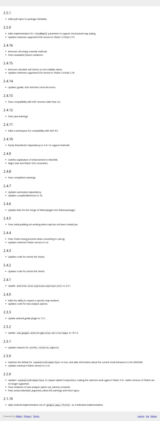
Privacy (27, 416)
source (141, 416)
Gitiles (19, 416)
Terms (36, 416)
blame (154, 416)
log (147, 416)
